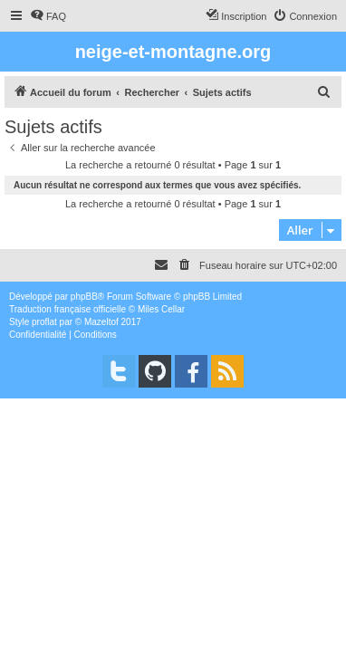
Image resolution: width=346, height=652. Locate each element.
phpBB (84, 297)
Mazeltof (101, 322)
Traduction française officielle (67, 309)
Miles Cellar (161, 309)
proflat (44, 322)
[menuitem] (48, 16)
